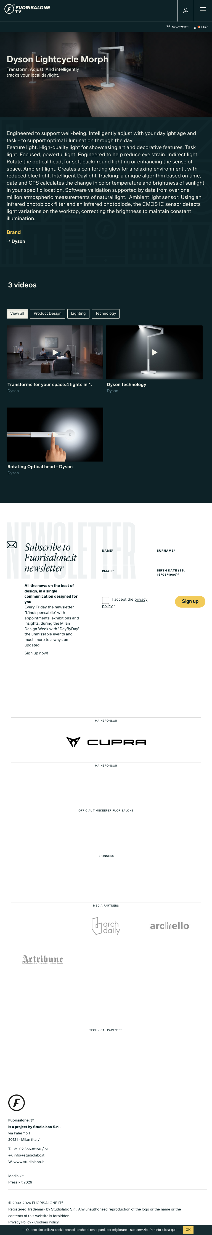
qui (173, 1230)
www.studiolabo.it (29, 1162)
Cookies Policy (46, 1222)
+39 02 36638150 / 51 (30, 1149)
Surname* (166, 551)
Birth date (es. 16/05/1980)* (171, 573)
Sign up (190, 601)
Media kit (16, 1176)
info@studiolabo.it (29, 1155)
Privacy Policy (19, 1222)
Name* (108, 551)
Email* (108, 571)
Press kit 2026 (20, 1182)
